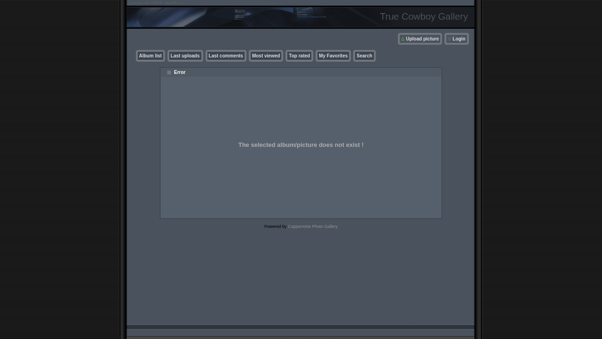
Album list (150, 55)
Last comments (226, 55)
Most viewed (266, 55)
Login (458, 38)
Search (364, 55)
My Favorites (333, 55)
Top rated (299, 55)
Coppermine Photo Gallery (313, 226)
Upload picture (422, 38)
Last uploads (185, 55)
